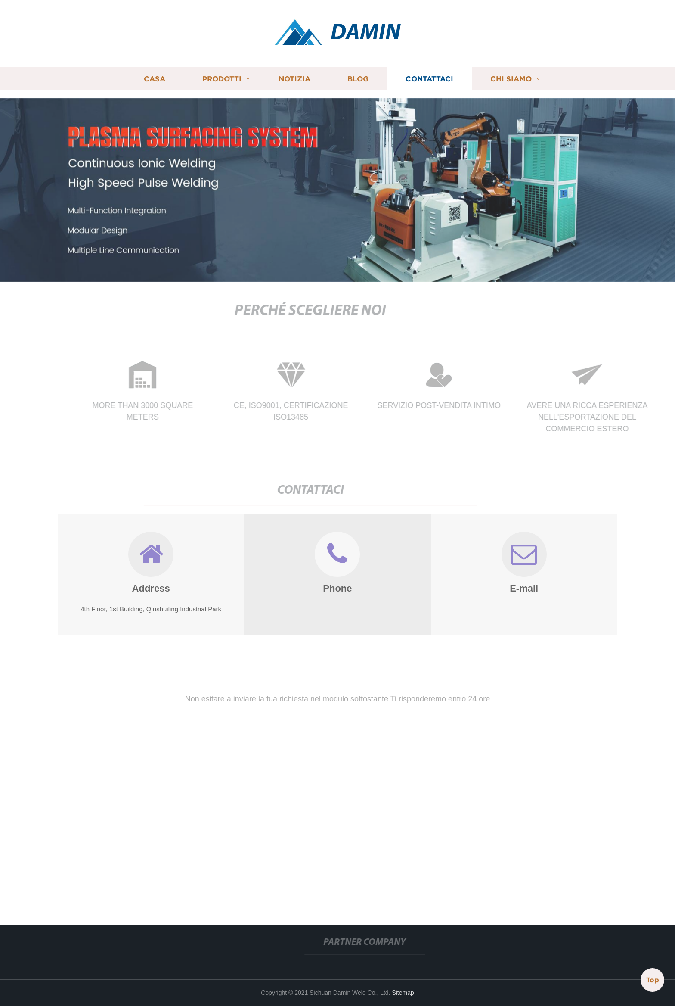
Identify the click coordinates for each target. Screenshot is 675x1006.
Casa (154, 77)
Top (652, 980)
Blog (357, 77)
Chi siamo (511, 77)
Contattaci (429, 77)
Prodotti (222, 77)
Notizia (294, 77)
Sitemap (403, 992)
